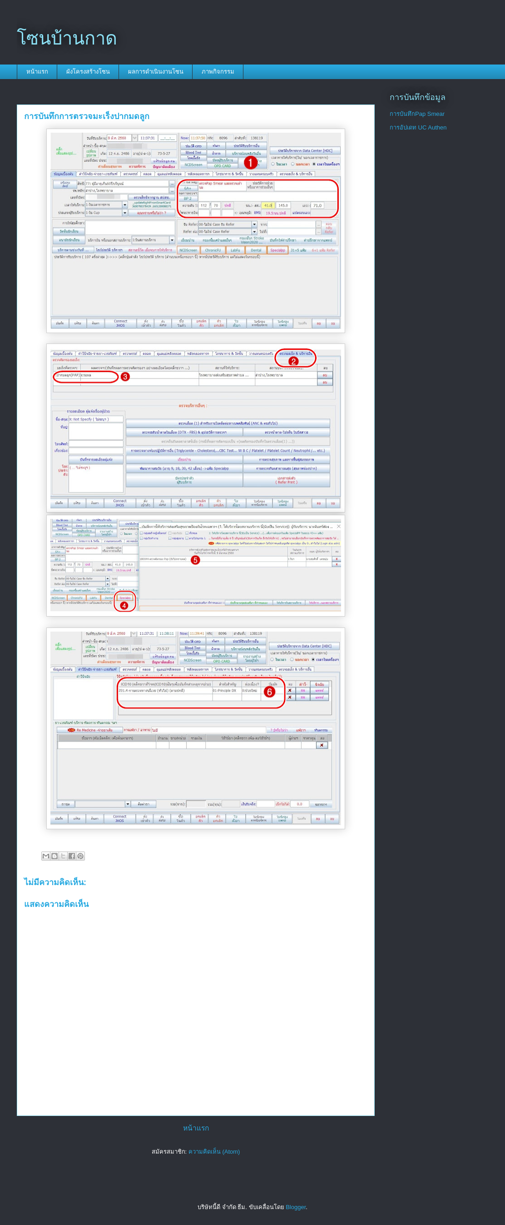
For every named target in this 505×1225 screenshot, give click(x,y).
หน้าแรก (37, 71)
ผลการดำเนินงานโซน (155, 71)
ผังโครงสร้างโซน (88, 71)
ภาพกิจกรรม (218, 71)
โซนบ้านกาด (67, 38)
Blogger (296, 1207)
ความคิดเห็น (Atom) (214, 1151)
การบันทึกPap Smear (417, 113)
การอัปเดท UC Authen (418, 127)
